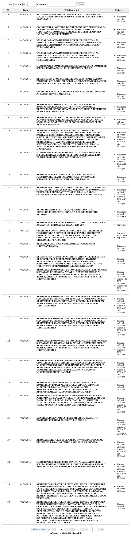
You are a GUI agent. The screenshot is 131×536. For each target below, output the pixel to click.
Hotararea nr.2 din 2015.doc (121, 31)
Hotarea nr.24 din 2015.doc (121, 387)
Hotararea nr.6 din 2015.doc (121, 83)
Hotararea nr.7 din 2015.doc (121, 96)
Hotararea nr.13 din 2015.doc (121, 192)
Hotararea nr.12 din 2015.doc (121, 179)
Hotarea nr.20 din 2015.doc (121, 301)
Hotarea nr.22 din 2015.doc (121, 345)
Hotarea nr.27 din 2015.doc (121, 444)
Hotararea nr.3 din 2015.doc (121, 44)
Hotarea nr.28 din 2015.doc (121, 466)
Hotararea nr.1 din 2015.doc (121, 19)
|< (49, 529)
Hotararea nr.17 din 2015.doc (121, 248)
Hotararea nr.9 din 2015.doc (121, 121)
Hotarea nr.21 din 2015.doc (121, 323)
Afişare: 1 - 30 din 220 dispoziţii (65, 533)
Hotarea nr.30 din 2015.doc (121, 506)
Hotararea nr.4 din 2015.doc (121, 57)
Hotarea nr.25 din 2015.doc (121, 400)
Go (101, 529)
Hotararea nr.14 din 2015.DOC (122, 214)
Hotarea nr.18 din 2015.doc (121, 261)
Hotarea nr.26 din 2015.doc (121, 422)
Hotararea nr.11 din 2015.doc (121, 157)
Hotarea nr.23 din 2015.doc (121, 365)
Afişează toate (38, 529)
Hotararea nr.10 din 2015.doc (121, 134)
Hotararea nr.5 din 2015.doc (121, 70)
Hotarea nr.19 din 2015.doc (121, 274)
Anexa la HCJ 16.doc (122, 234)
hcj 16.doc (121, 237)
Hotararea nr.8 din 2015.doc (121, 109)
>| (86, 529)
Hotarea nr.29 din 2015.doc (121, 488)
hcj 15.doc (121, 225)
